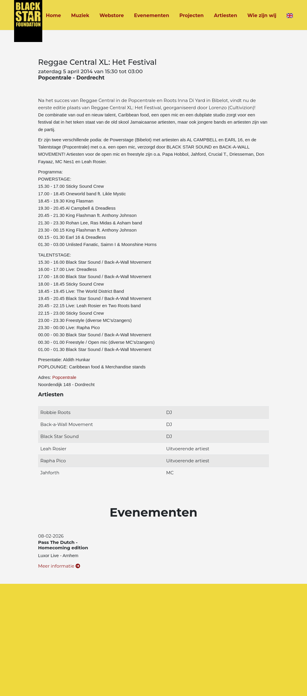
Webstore (112, 15)
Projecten (191, 15)
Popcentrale (64, 377)
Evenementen (151, 15)
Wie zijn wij (261, 15)
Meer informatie (59, 566)
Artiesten (225, 15)
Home (53, 15)
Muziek (80, 15)
